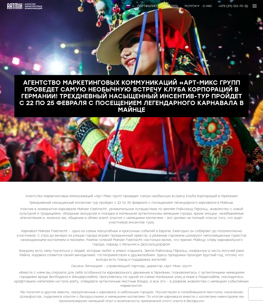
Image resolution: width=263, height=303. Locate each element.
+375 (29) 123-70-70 (233, 6)
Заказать (170, 6)
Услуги (190, 6)
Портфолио (147, 6)
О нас (207, 6)
